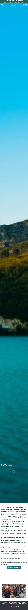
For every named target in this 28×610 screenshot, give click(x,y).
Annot (6, 0)
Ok (14, 607)
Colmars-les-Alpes (13, 0)
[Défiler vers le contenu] (14, 471)
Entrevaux (20, 0)
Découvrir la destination (14, 567)
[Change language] (2, 5)
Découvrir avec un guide (14, 571)
